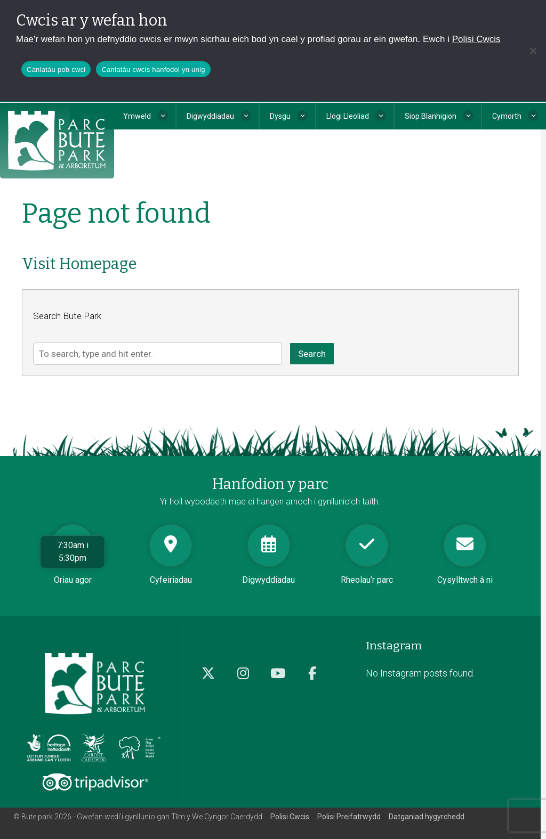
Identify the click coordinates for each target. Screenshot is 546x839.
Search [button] (312, 353)
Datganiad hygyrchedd (426, 816)
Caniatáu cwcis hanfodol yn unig (153, 70)
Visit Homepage (79, 264)
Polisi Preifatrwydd (349, 816)
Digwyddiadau (210, 116)
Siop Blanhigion (430, 116)
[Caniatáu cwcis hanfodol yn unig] (532, 50)
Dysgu (280, 116)
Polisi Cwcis (476, 39)
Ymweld (137, 116)
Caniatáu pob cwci (56, 70)
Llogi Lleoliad (347, 116)
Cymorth (506, 116)
